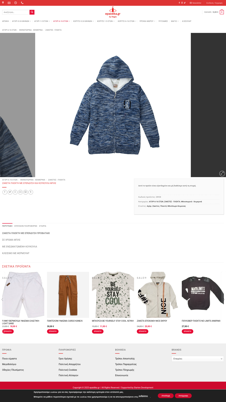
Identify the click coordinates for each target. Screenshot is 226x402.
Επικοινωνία (121, 375)
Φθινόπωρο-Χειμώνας (176, 206)
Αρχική (5, 21)
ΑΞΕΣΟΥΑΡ (186, 21)
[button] (196, 2)
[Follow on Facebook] (179, 3)
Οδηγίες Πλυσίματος (13, 370)
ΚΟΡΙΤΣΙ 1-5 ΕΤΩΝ (106, 21)
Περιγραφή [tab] (7, 226)
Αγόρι (149, 206)
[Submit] (32, 12)
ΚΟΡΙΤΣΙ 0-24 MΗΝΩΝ (83, 21)
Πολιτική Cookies (68, 370)
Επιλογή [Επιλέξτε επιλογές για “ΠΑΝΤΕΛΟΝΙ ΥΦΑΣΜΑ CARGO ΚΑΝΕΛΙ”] (52, 331)
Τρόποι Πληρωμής (124, 370)
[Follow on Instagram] (182, 3)
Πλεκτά (163, 206)
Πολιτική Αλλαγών (68, 375)
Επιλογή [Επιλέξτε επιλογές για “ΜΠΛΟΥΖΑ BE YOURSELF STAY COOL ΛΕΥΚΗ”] (97, 331)
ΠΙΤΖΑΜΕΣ (163, 21)
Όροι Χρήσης (65, 358)
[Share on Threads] (15, 192)
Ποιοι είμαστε (9, 358)
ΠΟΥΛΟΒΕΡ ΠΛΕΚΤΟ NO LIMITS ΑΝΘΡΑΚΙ (201, 321)
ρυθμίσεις (141, 396)
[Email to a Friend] (20, 192)
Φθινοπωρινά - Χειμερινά (31, 30)
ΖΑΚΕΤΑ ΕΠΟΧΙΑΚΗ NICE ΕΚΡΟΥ (152, 321)
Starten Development (143, 387)
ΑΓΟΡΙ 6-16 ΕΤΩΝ (61, 21)
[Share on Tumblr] (30, 192)
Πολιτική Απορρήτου (70, 364)
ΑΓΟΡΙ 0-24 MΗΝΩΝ (21, 21)
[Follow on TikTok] (185, 3)
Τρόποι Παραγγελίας (126, 364)
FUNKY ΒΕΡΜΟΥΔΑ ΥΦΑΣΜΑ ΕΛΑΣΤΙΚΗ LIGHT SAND (20, 322)
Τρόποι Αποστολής (125, 358)
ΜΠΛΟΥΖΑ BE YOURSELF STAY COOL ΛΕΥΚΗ (113, 321)
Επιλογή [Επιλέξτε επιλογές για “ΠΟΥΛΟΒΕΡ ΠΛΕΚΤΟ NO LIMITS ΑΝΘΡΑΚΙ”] (187, 331)
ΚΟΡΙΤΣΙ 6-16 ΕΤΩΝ (127, 21)
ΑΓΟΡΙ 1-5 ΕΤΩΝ (42, 21)
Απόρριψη (184, 395)
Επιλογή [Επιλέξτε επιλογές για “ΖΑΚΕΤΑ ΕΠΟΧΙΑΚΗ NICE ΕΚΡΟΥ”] (142, 331)
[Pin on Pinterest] (25, 192)
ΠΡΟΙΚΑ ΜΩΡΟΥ (147, 21)
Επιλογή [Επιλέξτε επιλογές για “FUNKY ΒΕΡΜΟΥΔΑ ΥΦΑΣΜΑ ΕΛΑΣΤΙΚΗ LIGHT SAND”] (8, 331)
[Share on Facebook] (4, 192)
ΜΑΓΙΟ (175, 21)
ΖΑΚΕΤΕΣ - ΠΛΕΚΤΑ (53, 30)
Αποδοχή (164, 395)
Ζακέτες (155, 206)
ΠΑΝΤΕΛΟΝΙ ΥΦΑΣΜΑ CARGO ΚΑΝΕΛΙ (64, 321)
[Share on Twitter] (10, 192)
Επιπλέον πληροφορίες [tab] (25, 226)
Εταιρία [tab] (42, 226)
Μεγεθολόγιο (9, 364)
